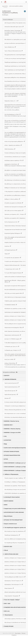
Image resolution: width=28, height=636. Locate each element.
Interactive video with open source (14, 26)
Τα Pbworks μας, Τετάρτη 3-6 (13, 350)
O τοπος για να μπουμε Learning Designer (16, 58)
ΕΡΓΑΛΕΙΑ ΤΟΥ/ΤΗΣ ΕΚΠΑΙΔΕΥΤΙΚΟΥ (13, 520)
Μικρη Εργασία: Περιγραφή (12, 596)
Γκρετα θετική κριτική (11, 390)
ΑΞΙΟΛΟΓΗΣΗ (7, 440)
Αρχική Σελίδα (5, 6)
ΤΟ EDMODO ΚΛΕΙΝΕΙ (11, 304)
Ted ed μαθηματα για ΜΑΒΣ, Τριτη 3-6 (15, 577)
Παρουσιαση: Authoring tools (13, 335)
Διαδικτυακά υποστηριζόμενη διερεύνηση (15, 447)
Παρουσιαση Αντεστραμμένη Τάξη (14, 327)
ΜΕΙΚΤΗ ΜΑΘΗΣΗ (8, 501)
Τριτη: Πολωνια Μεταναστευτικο (14, 51)
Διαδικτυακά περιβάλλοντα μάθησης (16, 6)
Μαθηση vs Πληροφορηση (11, 474)
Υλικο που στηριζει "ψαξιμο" (12, 599)
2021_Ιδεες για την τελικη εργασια (14, 210)
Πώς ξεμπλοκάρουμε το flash (12, 114)
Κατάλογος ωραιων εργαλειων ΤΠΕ (14, 160)
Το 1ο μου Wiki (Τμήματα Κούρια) (14, 273)
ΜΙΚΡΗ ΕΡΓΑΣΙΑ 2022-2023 (11, 554)
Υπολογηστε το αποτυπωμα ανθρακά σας (16, 406)
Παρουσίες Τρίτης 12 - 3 (11, 101)
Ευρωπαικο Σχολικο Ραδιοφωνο (13, 233)
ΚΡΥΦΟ (6, 459)
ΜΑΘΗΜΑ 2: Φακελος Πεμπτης (12, 428)
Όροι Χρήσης (17, 633)
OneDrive (8, 246)
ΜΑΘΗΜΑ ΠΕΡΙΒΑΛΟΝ (10, 379)
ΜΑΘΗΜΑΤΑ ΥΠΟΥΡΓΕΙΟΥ (12, 164)
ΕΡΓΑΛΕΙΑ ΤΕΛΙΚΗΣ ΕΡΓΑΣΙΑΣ (11, 451)
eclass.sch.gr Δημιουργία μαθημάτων (15, 141)
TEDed (7, 254)
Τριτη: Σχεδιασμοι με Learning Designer (15, 70)
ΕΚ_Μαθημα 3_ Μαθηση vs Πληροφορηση (16, 482)
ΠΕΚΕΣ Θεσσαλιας (10, 149)
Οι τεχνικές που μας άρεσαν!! (13, 257)
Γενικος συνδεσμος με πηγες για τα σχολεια (16, 153)
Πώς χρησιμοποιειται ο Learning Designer (16, 54)
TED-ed (6, 550)
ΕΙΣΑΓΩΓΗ (6, 375)
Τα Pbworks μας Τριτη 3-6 (12, 346)
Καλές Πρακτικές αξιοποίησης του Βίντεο (16, 331)
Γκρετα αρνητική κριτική (11, 383)
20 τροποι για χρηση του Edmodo (14, 203)
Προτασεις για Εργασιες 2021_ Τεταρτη (15, 214)
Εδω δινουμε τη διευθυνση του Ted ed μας (16, 622)
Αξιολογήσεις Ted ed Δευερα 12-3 (14, 584)
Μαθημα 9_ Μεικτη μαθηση (12, 199)
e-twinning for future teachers (12, 497)
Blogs (5, 444)
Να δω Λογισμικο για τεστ (12, 222)
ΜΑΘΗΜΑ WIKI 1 (8, 425)
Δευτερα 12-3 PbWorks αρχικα (13, 339)
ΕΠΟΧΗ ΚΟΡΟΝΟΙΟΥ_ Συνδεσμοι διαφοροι (15, 470)
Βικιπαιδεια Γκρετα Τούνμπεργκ (13, 30)
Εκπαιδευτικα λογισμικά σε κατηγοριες (15, 206)
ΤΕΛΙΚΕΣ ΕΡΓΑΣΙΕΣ (8, 626)
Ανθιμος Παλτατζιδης (11, 363)
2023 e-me (6, 611)
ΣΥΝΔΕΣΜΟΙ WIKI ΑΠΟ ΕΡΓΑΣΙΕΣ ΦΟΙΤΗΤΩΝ (15, 607)
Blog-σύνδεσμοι (8, 516)
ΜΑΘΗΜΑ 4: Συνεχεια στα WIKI (12, 432)
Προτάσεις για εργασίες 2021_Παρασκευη (16, 218)
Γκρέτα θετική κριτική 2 (11, 394)
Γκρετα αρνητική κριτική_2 (12, 387)
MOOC (5, 504)
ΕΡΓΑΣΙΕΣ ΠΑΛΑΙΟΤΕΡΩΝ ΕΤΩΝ (12, 455)
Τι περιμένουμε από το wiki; (12, 269)
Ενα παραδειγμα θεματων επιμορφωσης (15, 542)
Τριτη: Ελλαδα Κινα (10, 47)
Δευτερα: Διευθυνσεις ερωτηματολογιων (15, 43)
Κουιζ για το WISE (10, 359)
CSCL (5, 436)
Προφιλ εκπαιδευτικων (10, 523)
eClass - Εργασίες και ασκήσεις (13, 145)
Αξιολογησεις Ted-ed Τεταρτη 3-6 (14, 580)
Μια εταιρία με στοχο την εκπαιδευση (15, 531)
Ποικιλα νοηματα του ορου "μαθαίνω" (15, 478)
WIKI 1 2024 (7, 603)
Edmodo (7, 398)
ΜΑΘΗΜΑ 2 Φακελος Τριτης (11, 421)
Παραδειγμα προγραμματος (12, 535)
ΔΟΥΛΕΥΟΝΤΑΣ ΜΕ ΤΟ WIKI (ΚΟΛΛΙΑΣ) (14, 512)
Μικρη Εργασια (9, 588)
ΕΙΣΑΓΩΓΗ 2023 (8, 546)
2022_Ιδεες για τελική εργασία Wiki (14, 293)
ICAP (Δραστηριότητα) (11, 250)
